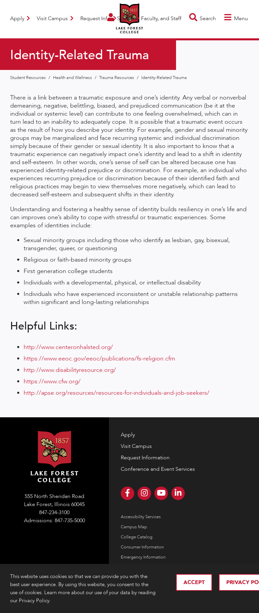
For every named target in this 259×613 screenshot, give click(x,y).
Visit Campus (55, 18)
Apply (20, 18)
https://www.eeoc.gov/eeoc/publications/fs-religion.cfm (99, 358)
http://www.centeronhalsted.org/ (68, 347)
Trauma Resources (117, 78)
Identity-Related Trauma (164, 78)
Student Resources (28, 78)
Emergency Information (143, 557)
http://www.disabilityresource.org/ (70, 370)
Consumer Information (142, 547)
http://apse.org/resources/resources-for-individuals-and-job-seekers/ (116, 393)
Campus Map (134, 527)
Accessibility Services (141, 517)
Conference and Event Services (158, 469)
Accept (194, 582)
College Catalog (136, 537)
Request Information (145, 457)
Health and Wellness (73, 78)
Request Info (98, 18)
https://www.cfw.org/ (52, 381)
